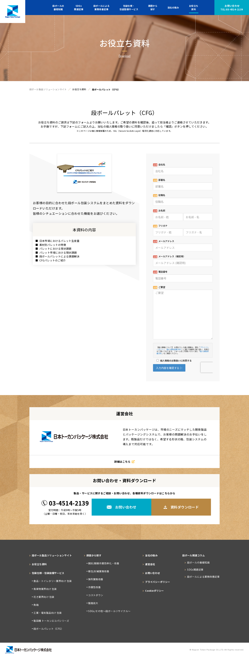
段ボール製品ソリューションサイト (48, 89)
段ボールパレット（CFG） (48, 628)
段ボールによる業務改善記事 (101, 7)
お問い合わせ (231, 7)
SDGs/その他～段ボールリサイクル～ (109, 611)
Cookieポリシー (154, 590)
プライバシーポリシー (157, 582)
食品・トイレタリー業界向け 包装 (52, 581)
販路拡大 (93, 603)
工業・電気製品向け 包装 (47, 612)
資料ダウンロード (181, 507)
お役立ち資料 (193, 7)
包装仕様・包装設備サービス (128, 7)
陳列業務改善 (95, 579)
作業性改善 (94, 587)
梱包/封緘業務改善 (98, 571)
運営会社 (150, 564)
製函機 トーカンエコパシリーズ (51, 620)
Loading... (183, 267)
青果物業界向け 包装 (45, 589)
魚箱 (36, 605)
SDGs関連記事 (78, 7)
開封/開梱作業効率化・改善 (103, 563)
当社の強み (173, 7)
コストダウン (95, 595)
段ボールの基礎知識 (58, 7)
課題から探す (153, 7)
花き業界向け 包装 (43, 597)
